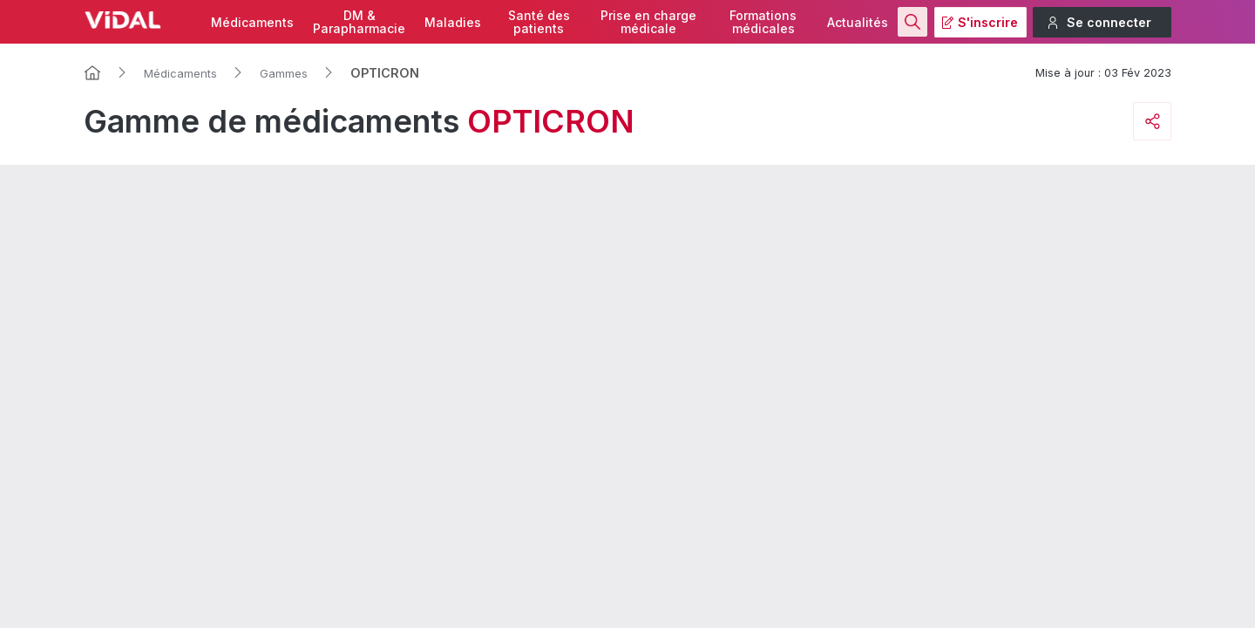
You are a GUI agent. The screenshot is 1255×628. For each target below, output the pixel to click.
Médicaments (252, 22)
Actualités (857, 22)
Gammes (284, 73)
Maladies (452, 22)
